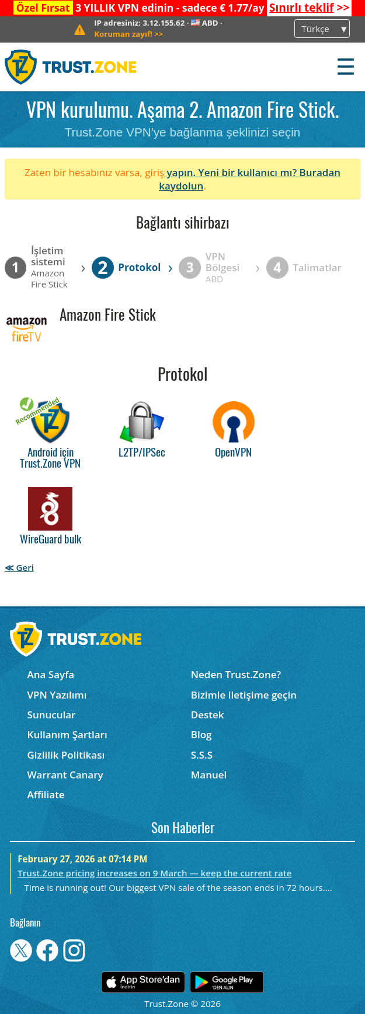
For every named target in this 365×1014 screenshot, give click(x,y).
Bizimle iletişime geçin (244, 694)
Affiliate (46, 794)
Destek (207, 714)
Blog (201, 734)
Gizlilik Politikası (66, 755)
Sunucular (51, 714)
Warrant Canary (65, 774)
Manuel (209, 774)
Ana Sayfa (51, 674)
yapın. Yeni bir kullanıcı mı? (232, 172)
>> (309, 7)
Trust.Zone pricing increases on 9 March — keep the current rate (154, 873)
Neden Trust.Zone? (236, 674)
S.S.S (202, 755)
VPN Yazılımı (57, 694)
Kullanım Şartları (67, 734)
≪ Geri (19, 567)
